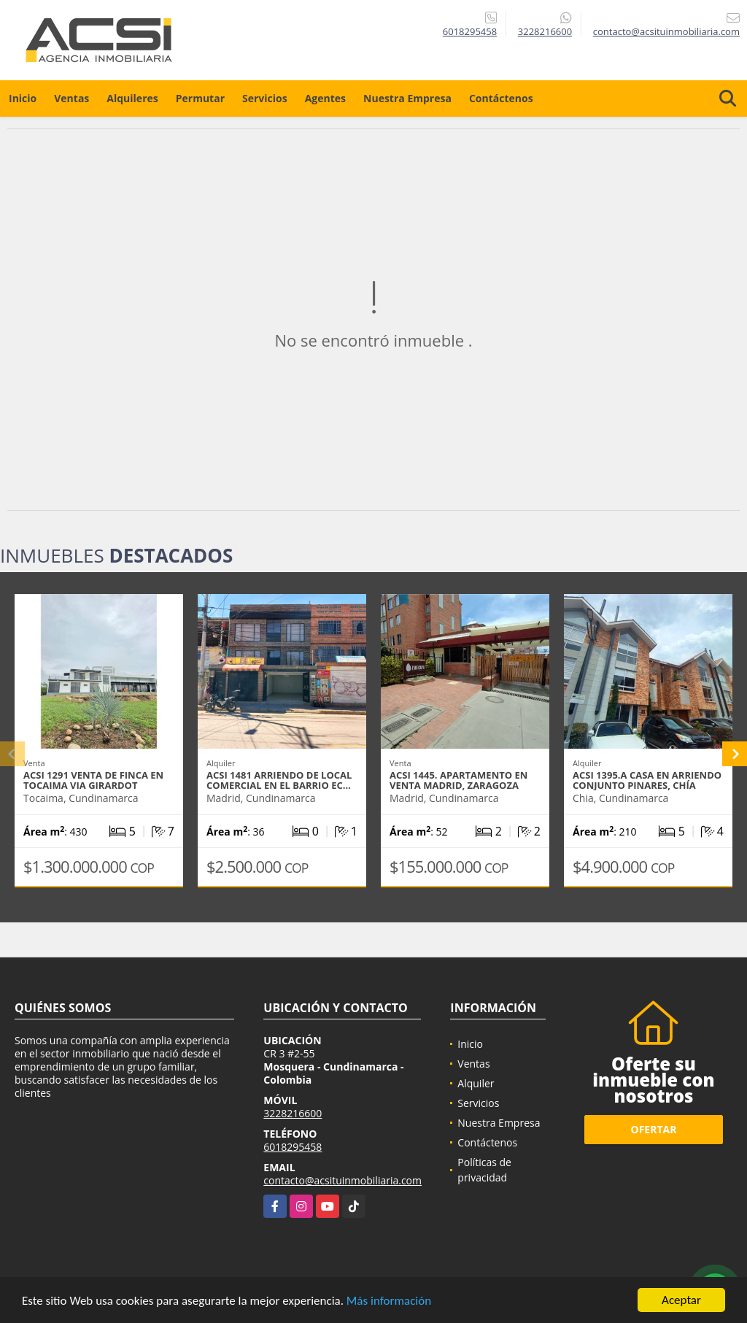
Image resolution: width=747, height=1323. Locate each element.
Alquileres (132, 98)
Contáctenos (501, 98)
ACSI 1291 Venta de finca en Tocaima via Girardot (93, 780)
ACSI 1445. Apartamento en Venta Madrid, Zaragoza (458, 780)
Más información (389, 1303)
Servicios (264, 98)
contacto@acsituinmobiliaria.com (342, 1180)
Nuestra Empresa (407, 98)
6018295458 (470, 31)
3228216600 (545, 31)
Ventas (71, 98)
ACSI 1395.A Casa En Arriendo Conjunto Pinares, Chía (647, 780)
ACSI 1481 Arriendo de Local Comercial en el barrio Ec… (279, 780)
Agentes (325, 98)
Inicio (22, 98)
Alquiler (475, 1083)
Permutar (200, 98)
